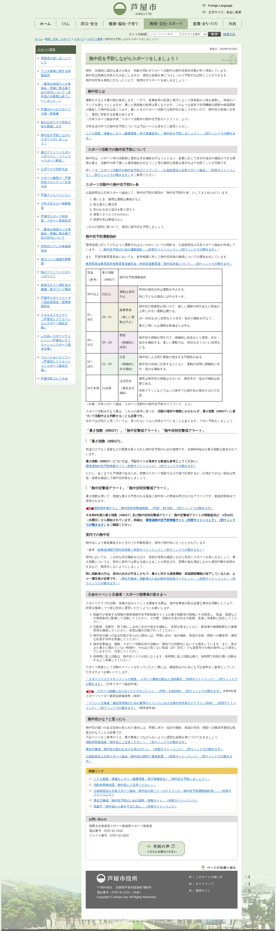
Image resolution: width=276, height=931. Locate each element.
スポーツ (79, 39)
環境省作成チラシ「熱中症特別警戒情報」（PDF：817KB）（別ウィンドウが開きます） (154, 508)
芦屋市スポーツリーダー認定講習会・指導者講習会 (56, 302)
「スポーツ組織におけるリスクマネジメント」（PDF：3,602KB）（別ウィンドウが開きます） (158, 691)
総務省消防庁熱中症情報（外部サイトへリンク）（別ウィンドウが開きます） (150, 549)
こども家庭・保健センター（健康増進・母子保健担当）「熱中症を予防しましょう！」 (152, 779)
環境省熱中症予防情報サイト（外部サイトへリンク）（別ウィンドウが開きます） (141, 466)
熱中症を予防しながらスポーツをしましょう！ (56, 139)
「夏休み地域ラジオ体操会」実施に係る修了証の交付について (56, 233)
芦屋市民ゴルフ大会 (54, 378)
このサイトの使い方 (209, 877)
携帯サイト (203, 890)
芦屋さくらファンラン (56, 195)
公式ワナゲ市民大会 (54, 169)
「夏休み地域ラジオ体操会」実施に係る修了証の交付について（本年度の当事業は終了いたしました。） (56, 92)
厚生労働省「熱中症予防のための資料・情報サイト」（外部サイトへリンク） (146, 800)
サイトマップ (205, 883)
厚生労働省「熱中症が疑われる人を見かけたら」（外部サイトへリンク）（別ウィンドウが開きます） (154, 749)
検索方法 (229, 34)
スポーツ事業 (95, 39)
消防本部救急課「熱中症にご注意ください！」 (125, 785)
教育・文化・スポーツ (58, 39)
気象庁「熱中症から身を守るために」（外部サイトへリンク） (135, 806)
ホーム (39, 39)
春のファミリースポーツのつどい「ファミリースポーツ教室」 (56, 156)
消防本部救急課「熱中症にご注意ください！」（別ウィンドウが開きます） (136, 742)
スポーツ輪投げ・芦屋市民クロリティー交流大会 (56, 182)
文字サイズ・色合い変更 (224, 12)
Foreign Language (220, 5)
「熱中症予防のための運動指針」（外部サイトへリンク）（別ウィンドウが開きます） (159, 249)
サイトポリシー (262, 877)
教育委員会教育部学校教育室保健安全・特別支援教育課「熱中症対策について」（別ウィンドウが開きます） (159, 263)
